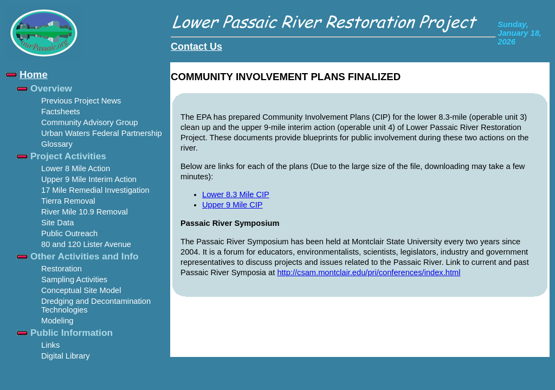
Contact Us (196, 46)
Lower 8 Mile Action (75, 168)
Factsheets (60, 111)
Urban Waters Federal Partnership (101, 133)
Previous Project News (81, 100)
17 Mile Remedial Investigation (95, 190)
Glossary (57, 144)
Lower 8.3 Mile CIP (235, 194)
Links (50, 345)
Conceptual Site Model (81, 290)
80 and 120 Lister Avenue (86, 244)
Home (34, 74)
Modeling (57, 320)
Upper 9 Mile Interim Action (89, 179)
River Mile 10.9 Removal (84, 211)
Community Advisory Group (89, 122)
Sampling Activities (74, 279)
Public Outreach (69, 233)
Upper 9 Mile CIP (232, 204)
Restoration (61, 268)
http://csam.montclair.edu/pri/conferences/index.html (368, 272)
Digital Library (65, 356)
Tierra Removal (68, 201)
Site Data (57, 222)
